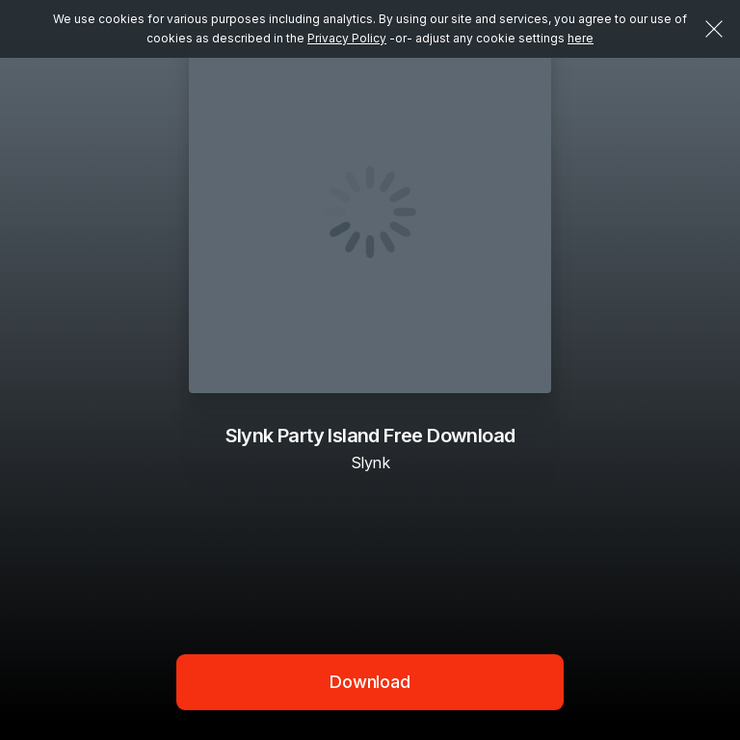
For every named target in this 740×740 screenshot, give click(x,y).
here (581, 38)
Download (370, 682)
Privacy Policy (346, 38)
